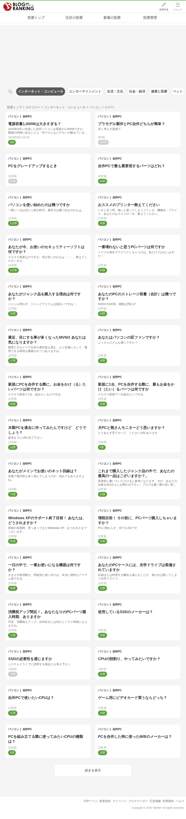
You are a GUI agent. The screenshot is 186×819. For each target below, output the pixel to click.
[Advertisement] (93, 53)
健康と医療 (159, 91)
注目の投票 (74, 18)
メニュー (177, 9)
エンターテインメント (85, 91)
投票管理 (150, 18)
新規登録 (105, 801)
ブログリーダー (138, 801)
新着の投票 (112, 18)
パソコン (13, 116)
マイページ (119, 801)
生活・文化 (115, 91)
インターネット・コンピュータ (40, 91)
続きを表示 (93, 770)
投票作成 (163, 9)
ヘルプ (180, 801)
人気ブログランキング (18, 7)
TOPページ (90, 801)
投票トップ (36, 18)
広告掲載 (155, 801)
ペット (178, 91)
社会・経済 (137, 91)
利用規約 (168, 801)
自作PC (27, 116)
